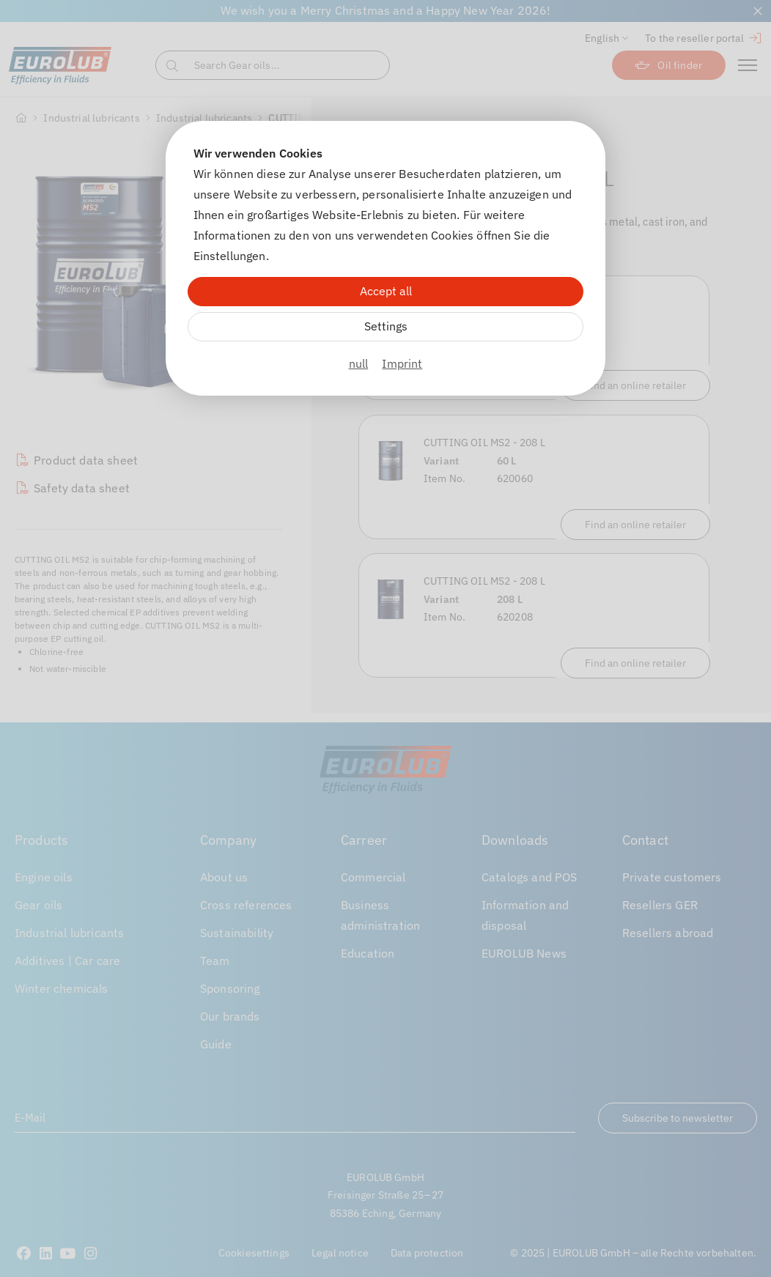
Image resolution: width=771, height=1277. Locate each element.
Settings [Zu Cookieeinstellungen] (385, 326)
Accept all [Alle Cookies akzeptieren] (386, 291)
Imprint (402, 363)
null (359, 363)
